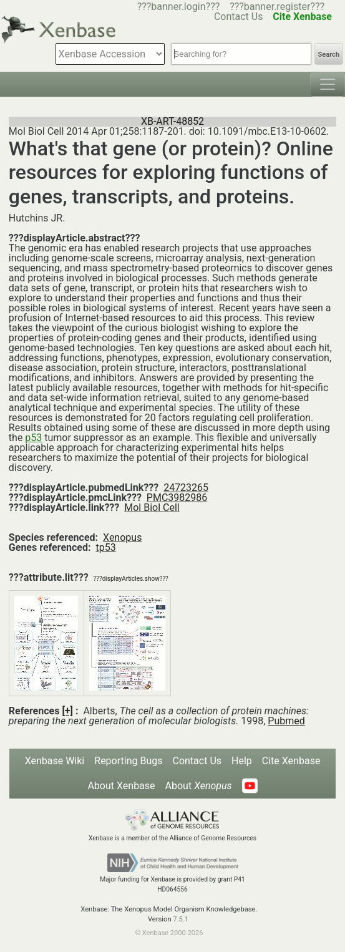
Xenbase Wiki (55, 761)
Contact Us (196, 761)
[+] (67, 711)
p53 (33, 438)
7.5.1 (180, 919)
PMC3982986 (177, 497)
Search (328, 55)
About (198, 786)
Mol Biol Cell (151, 507)
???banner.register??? (277, 6)
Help (241, 761)
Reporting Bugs (128, 761)
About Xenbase (121, 786)
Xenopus (122, 537)
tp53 (106, 547)
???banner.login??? (178, 6)
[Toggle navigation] (327, 84)
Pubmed (286, 721)
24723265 (185, 487)
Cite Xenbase (291, 761)
